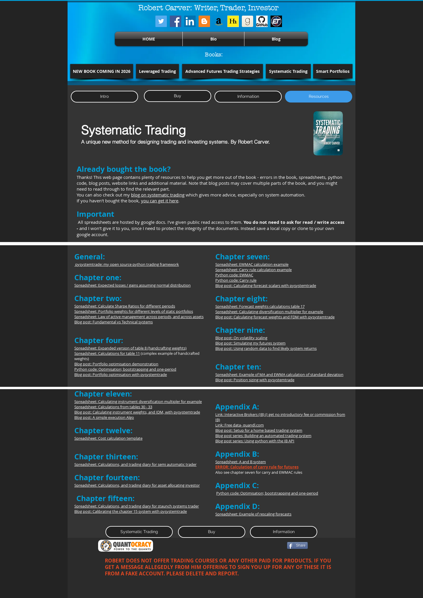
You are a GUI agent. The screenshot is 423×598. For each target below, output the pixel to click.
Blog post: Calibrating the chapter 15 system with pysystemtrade (130, 511)
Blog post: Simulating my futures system (250, 343)
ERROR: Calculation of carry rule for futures (256, 467)
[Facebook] (175, 21)
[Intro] (104, 97)
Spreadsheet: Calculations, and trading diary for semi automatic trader (135, 464)
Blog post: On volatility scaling (241, 337)
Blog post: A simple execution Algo (104, 417)
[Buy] (177, 96)
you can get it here (159, 201)
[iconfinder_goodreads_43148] (247, 21)
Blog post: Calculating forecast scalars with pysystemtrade (265, 285)
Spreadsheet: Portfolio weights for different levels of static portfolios (133, 311)
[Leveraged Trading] (157, 71)
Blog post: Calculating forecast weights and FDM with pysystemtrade (275, 317)
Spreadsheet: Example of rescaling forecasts (253, 514)
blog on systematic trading (157, 195)
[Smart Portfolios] (332, 71)
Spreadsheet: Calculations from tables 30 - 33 (113, 406)
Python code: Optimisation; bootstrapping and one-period (125, 369)
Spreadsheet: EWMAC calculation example (251, 264)
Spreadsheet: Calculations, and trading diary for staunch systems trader (136, 506)
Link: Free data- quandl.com (239, 425)
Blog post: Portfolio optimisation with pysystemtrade (120, 374)
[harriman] (233, 21)
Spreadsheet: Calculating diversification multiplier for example (269, 311)
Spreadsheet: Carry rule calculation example (253, 269)
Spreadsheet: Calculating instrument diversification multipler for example (138, 401)
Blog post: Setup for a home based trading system (258, 430)
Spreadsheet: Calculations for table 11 (107, 353)
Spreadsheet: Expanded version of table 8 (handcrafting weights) (130, 348)
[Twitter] (161, 21)
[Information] (248, 97)
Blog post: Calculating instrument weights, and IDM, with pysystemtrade (137, 412)
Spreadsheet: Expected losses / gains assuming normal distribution (132, 285)
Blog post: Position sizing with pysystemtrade (254, 379)
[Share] (297, 545)
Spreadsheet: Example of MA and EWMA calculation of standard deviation (279, 374)
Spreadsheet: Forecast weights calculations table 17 (260, 306)
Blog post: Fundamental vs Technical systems (113, 322)
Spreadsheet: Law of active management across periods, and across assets (139, 316)
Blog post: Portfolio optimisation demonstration (116, 364)
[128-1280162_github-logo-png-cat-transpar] (262, 21)
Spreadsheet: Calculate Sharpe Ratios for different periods (124, 306)
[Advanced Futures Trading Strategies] (222, 71)
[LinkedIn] (190, 21)
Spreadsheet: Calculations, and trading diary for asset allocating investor (137, 485)
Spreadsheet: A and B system (240, 461)
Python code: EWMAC (234, 275)
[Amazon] (218, 21)
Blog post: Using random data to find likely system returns (266, 348)
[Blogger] (204, 21)
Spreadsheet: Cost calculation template (108, 438)
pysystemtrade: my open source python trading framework (126, 264)
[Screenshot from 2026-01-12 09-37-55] (276, 21)
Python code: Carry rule (235, 280)
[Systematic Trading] (288, 71)
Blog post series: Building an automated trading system (263, 435)
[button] (101, 71)
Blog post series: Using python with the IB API (254, 441)
